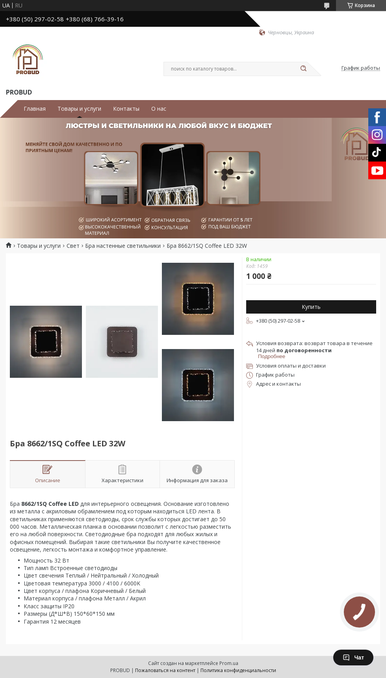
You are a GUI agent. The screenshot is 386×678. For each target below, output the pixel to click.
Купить (311, 306)
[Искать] (303, 69)
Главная (35, 108)
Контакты (126, 108)
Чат (353, 657)
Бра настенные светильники (123, 245)
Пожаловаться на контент (165, 670)
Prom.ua (228, 663)
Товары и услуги (79, 108)
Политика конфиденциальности (238, 670)
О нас (158, 108)
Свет (73, 245)
